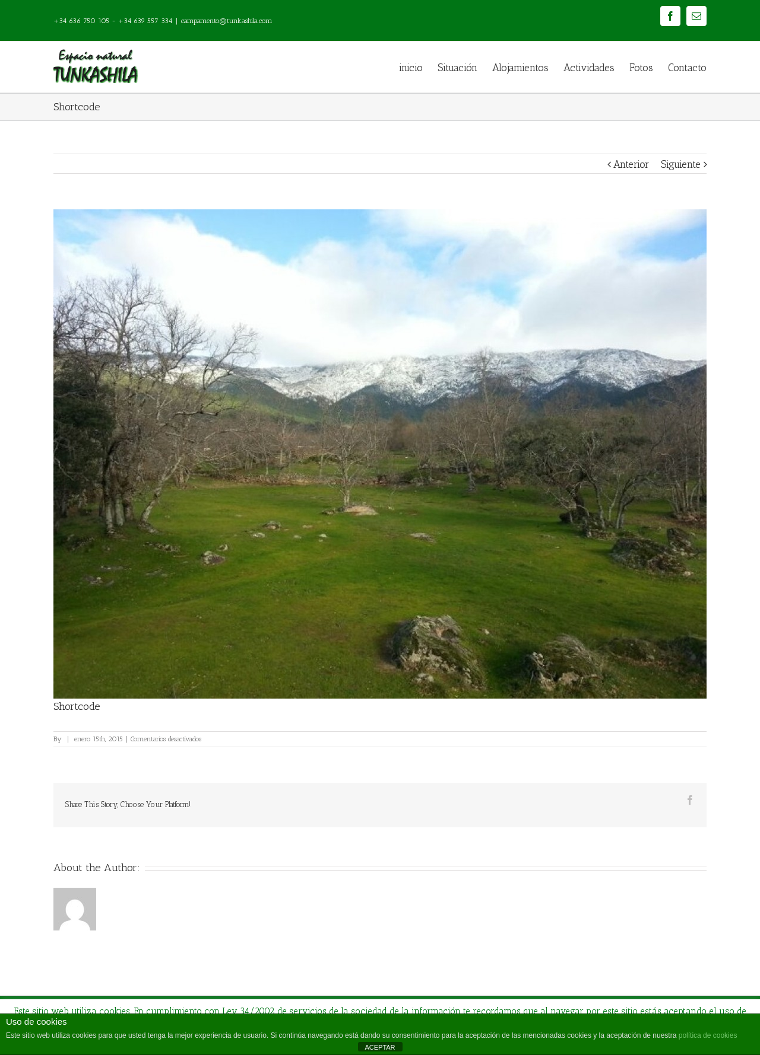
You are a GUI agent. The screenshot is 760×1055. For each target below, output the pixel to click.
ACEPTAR (380, 1047)
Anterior (631, 164)
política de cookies (708, 1035)
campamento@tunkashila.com (227, 21)
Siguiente (681, 164)
